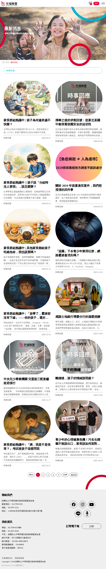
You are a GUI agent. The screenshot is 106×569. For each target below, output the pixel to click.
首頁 (7, 62)
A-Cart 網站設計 (17, 565)
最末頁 (74, 475)
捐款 (96, 3)
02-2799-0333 (17, 504)
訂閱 (91, 526)
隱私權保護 (19, 558)
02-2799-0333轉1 (15, 528)
